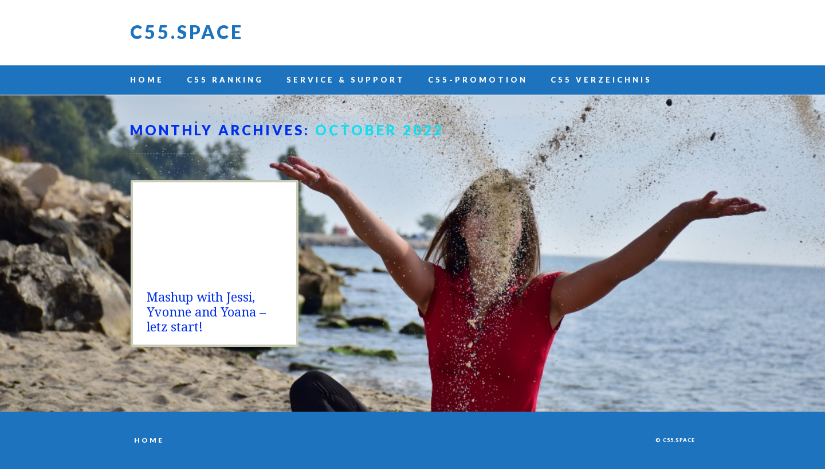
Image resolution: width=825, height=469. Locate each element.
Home (147, 79)
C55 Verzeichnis (601, 79)
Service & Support (345, 79)
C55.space (186, 32)
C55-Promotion (478, 79)
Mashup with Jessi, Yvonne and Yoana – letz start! (206, 312)
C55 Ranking (225, 79)
